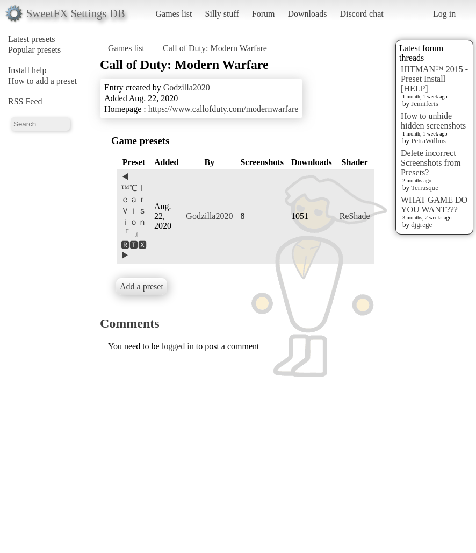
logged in (178, 346)
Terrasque (424, 187)
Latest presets (31, 39)
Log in (444, 13)
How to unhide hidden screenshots (433, 120)
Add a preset (141, 286)
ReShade (355, 216)
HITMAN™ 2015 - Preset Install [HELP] (434, 79)
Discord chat (361, 13)
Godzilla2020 (186, 87)
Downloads (307, 13)
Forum (263, 13)
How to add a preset (42, 81)
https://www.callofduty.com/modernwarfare (223, 109)
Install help (27, 70)
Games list (174, 13)
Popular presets (34, 49)
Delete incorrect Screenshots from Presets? (431, 162)
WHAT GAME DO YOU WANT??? (434, 204)
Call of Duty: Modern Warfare (215, 48)
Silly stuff (222, 13)
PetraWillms (428, 141)
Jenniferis (424, 104)
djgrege (421, 225)
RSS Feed (25, 101)
